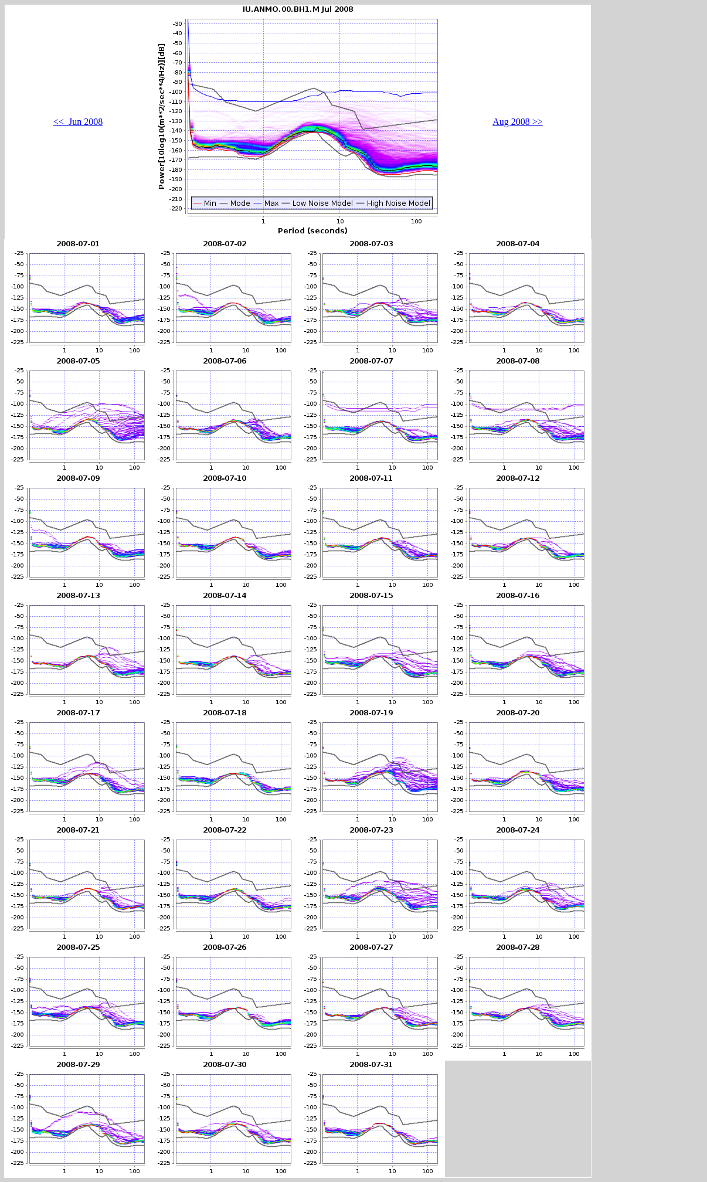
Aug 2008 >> (517, 122)
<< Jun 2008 (78, 122)
